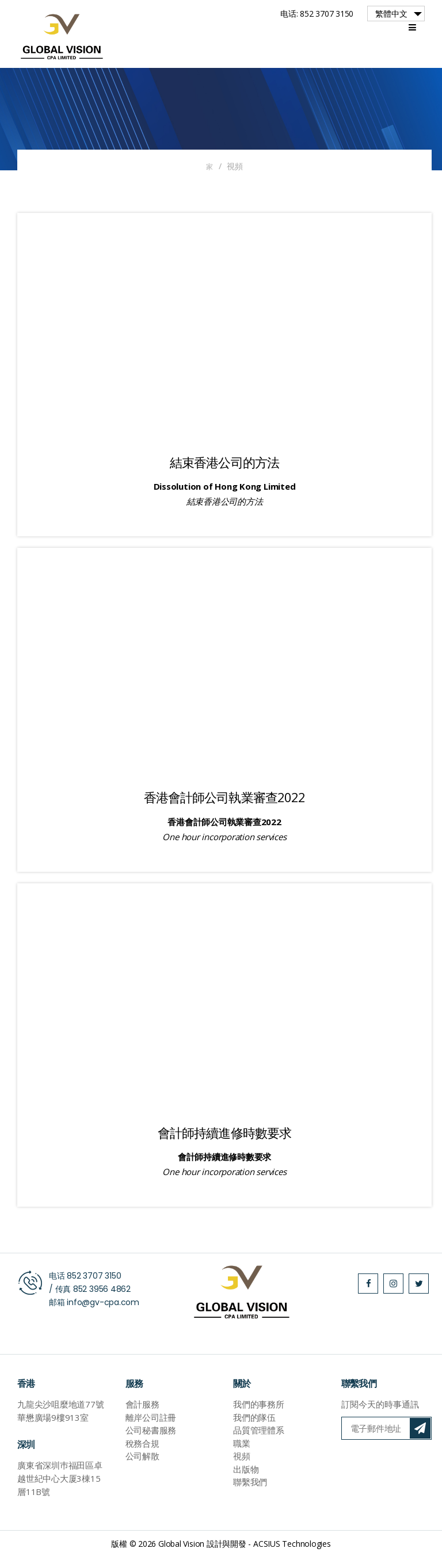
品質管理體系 (258, 1430)
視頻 (241, 1456)
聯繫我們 (250, 1482)
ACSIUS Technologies (292, 1543)
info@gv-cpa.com (103, 1301)
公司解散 (142, 1456)
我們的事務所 (258, 1404)
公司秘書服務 (151, 1430)
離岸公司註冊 (151, 1416)
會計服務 (142, 1404)
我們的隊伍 (254, 1416)
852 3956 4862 (102, 1288)
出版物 (245, 1468)
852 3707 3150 (94, 1275)
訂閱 (420, 1428)
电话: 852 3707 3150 (316, 13)
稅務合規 (142, 1442)
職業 (241, 1442)
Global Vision (181, 1543)
